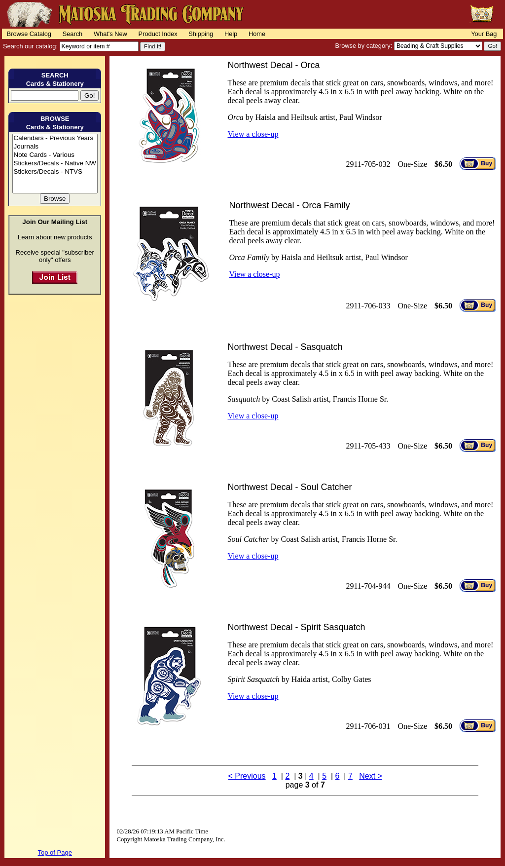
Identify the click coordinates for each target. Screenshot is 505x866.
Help (230, 34)
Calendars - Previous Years (55, 138)
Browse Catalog (29, 34)
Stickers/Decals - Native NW (55, 163)
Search (73, 34)
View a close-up (252, 134)
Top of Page (55, 852)
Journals (55, 147)
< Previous (247, 776)
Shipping (200, 34)
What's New (110, 34)
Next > (370, 776)
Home (257, 34)
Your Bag (484, 34)
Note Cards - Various (55, 155)
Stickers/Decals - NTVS (55, 172)
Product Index (158, 34)
